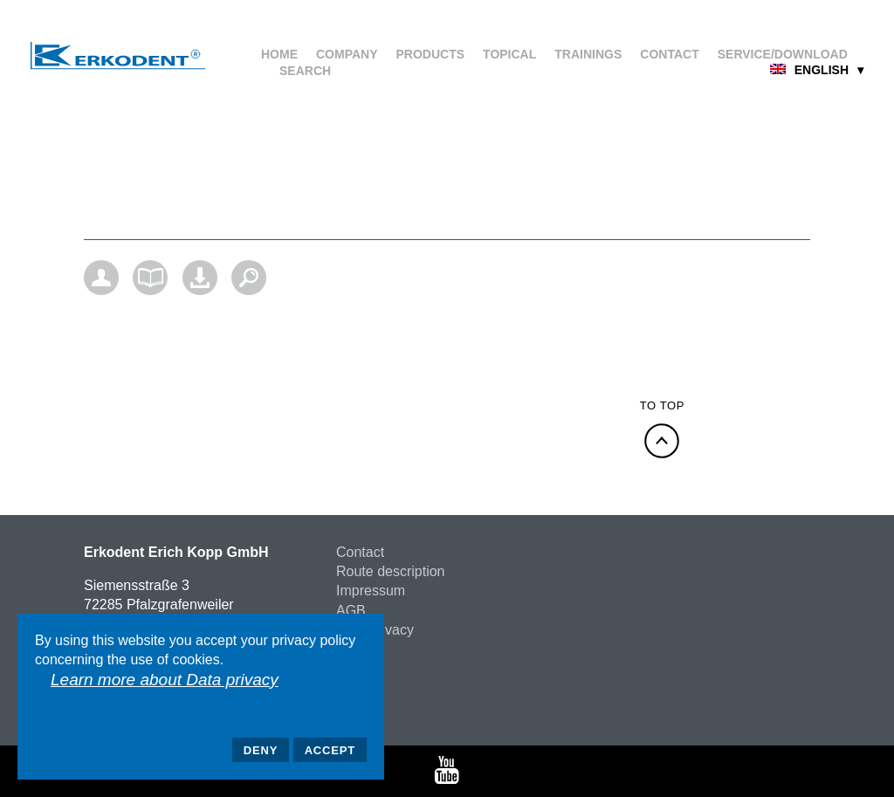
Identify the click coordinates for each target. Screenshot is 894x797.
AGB (351, 610)
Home (279, 54)
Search (305, 71)
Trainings (588, 54)
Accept (330, 750)
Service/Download (783, 54)
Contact (669, 54)
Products (430, 54)
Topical (509, 54)
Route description (390, 571)
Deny (261, 750)
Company (347, 54)
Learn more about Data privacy (165, 679)
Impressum (370, 590)
